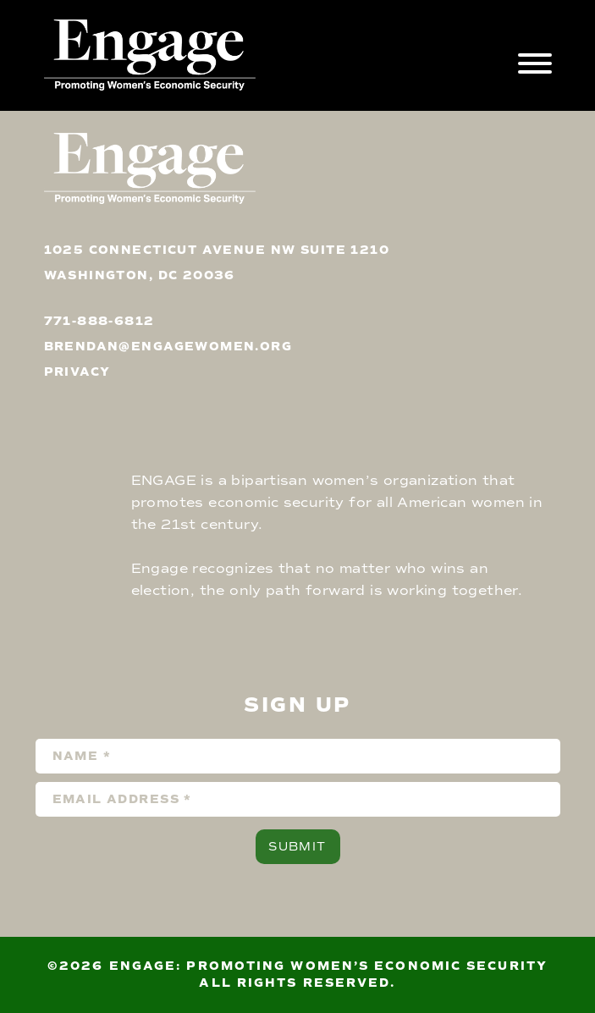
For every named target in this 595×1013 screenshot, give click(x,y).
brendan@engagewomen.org (168, 346)
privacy (77, 372)
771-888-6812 (99, 321)
